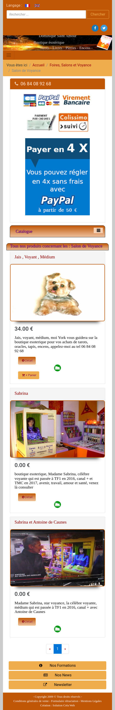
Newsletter (57, 685)
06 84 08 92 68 (33, 83)
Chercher (97, 14)
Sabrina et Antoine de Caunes (41, 522)
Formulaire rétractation (64, 701)
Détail (27, 360)
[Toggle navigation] (8, 55)
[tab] (57, 83)
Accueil (38, 65)
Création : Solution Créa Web (57, 705)
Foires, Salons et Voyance (70, 65)
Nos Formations (57, 665)
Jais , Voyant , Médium (35, 256)
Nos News (57, 675)
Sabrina (21, 393)
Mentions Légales (91, 701)
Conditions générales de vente (31, 701)
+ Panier (29, 375)
